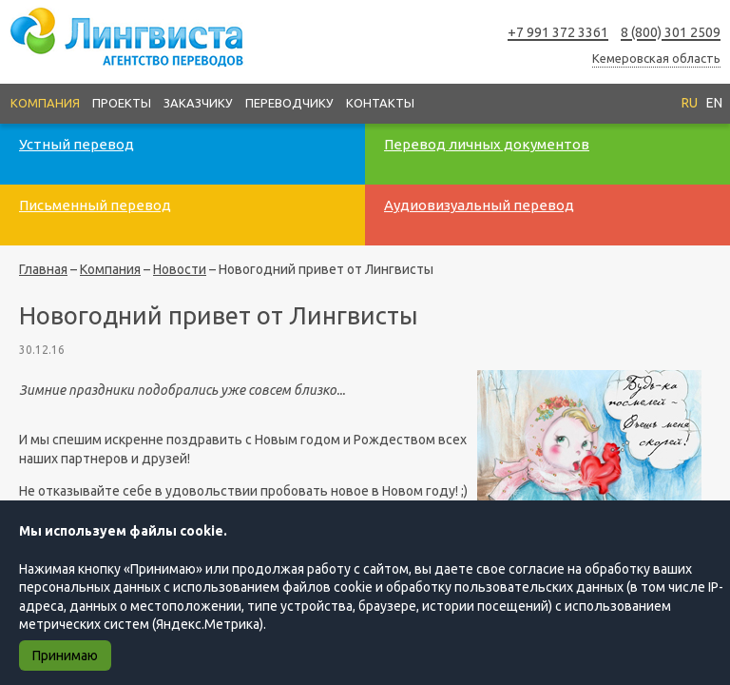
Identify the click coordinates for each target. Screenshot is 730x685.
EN (714, 102)
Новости (179, 269)
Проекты (121, 102)
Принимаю (65, 655)
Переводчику (289, 102)
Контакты (380, 102)
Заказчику (198, 102)
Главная (43, 269)
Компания (45, 102)
